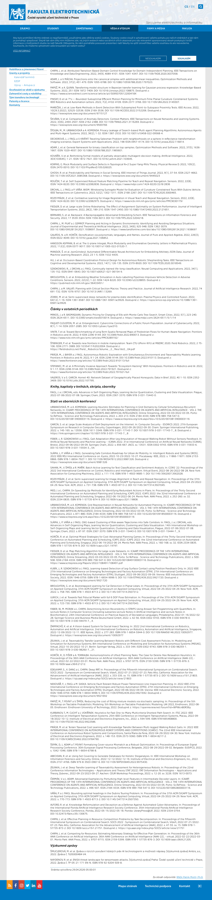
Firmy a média (156, 28)
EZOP (17, 81)
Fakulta (187, 28)
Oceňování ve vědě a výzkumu (27, 89)
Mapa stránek (127, 886)
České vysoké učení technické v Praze (53, 17)
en (193, 6)
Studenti (53, 28)
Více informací (21, 50)
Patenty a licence (19, 101)
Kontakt (184, 886)
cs (186, 6)
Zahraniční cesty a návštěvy (25, 93)
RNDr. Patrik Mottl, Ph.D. (190, 876)
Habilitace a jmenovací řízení (26, 69)
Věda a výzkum (120, 28)
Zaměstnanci (84, 28)
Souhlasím (184, 58)
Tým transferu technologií (24, 97)
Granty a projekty (19, 72)
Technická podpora (158, 886)
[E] (199, 886)
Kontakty (14, 104)
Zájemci (25, 28)
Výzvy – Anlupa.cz (24, 84)
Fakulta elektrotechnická (63, 11)
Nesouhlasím (153, 58)
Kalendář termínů (24, 77)
